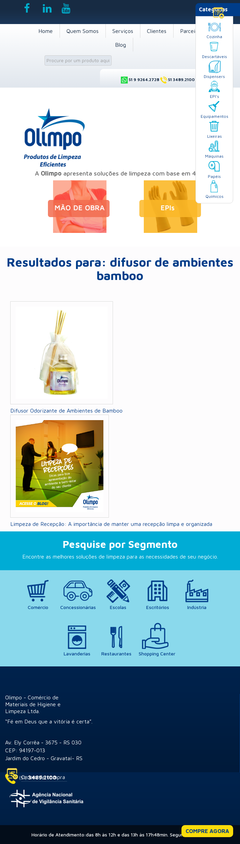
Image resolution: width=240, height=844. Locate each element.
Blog (120, 45)
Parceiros (191, 31)
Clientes (156, 31)
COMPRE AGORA (207, 831)
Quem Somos (82, 31)
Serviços (122, 31)
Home (45, 31)
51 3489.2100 (181, 79)
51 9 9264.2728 (144, 79)
